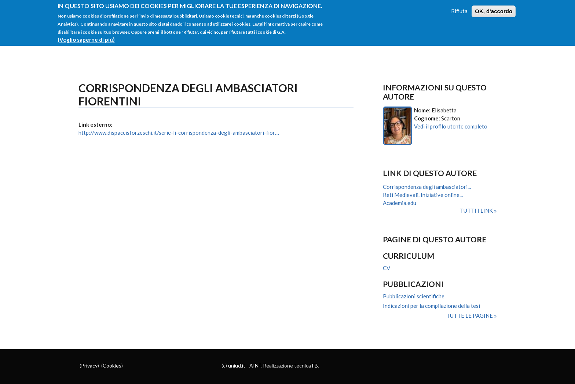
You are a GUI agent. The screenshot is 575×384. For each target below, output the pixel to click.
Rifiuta (459, 8)
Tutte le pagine (470, 315)
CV (386, 268)
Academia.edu (399, 203)
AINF (255, 365)
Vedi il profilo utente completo (450, 126)
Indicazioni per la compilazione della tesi (431, 305)
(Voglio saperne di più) (86, 36)
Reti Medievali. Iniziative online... (423, 194)
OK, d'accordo (493, 8)
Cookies (112, 365)
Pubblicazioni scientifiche (413, 296)
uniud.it (236, 365)
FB (315, 365)
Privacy (89, 365)
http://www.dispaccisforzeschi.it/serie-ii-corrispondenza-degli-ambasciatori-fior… (178, 132)
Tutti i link (477, 210)
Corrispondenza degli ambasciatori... (427, 186)
